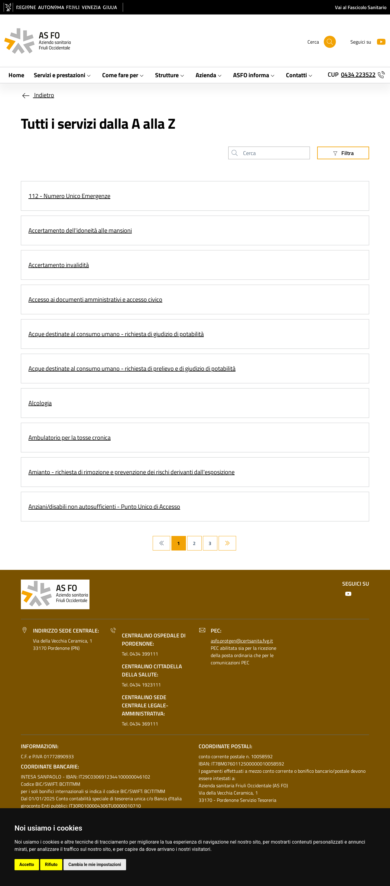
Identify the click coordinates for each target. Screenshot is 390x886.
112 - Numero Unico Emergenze (69, 195)
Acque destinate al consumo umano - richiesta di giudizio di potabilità (116, 334)
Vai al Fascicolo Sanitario (360, 7)
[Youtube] (378, 41)
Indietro (37, 95)
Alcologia (40, 403)
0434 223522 (358, 74)
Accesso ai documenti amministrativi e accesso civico (95, 299)
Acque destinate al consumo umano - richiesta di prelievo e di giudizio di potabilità (132, 368)
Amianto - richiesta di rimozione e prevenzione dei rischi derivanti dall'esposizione (131, 472)
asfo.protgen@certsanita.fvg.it (242, 640)
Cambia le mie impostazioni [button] (94, 864)
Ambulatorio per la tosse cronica (69, 437)
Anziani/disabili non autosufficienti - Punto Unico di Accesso (104, 506)
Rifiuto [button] (51, 864)
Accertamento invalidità (58, 264)
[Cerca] (330, 42)
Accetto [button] (26, 864)
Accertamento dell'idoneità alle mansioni (80, 230)
